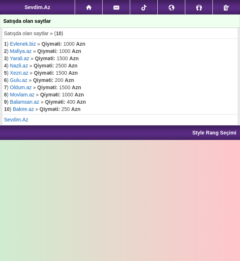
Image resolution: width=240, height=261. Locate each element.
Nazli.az (19, 66)
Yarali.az (19, 58)
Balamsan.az (25, 102)
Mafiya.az (21, 51)
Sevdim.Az (16, 120)
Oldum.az (21, 87)
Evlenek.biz (23, 44)
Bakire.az (23, 109)
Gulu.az (18, 80)
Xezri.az (19, 73)
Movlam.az (23, 95)
